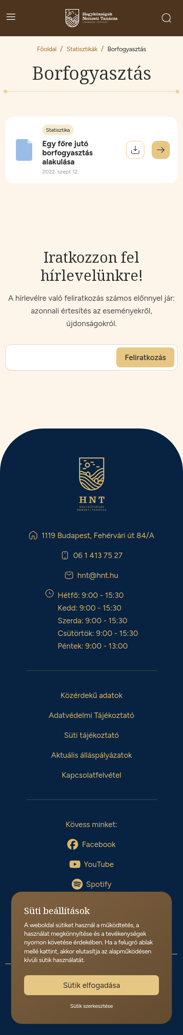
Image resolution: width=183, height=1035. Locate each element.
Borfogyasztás (127, 49)
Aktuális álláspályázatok (91, 755)
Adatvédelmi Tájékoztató (91, 715)
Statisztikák (82, 49)
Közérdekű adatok (91, 695)
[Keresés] (167, 18)
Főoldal (46, 49)
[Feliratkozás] (145, 357)
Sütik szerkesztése (91, 1006)
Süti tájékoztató (91, 735)
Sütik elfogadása (91, 985)
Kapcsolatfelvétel (91, 775)
